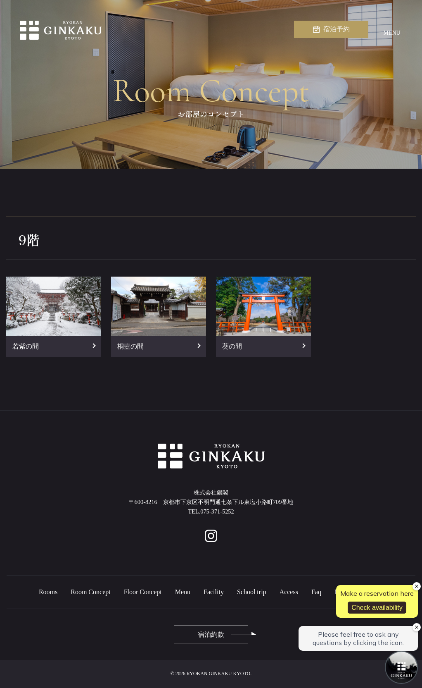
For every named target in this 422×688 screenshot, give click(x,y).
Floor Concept (143, 591)
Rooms (48, 591)
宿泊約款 (211, 634)
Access (289, 591)
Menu (182, 591)
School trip (251, 591)
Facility (214, 591)
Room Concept (90, 591)
